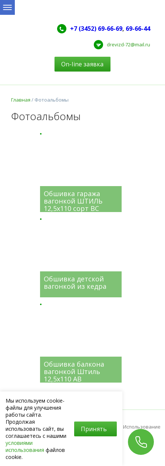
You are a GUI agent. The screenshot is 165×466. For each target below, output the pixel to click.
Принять (94, 429)
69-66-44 (138, 28)
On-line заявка (82, 64)
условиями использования (25, 446)
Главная (20, 99)
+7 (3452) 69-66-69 (96, 28)
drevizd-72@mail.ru (128, 44)
